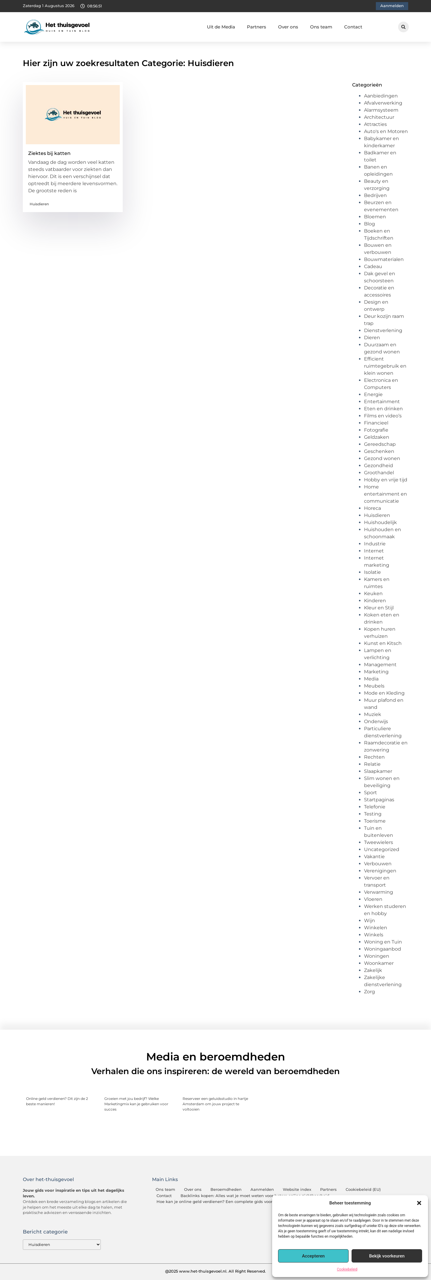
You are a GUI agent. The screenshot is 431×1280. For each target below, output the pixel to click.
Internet (374, 551)
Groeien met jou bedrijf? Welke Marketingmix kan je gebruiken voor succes (136, 1103)
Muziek (372, 714)
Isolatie (372, 572)
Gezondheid (378, 465)
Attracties (375, 124)
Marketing (376, 672)
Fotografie (376, 430)
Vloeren (373, 899)
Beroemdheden (226, 1189)
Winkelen (375, 927)
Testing (372, 814)
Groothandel (379, 472)
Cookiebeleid (347, 1269)
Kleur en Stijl (379, 608)
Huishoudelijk (380, 522)
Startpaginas (379, 799)
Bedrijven (375, 195)
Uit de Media (221, 27)
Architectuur (379, 117)
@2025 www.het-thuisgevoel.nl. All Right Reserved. (215, 1271)
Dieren (372, 337)
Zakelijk (373, 970)
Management (380, 664)
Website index (297, 1189)
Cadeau (373, 266)
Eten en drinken (383, 408)
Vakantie (374, 856)
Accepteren (313, 1256)
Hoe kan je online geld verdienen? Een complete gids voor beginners (225, 1201)
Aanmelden (262, 1189)
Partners (256, 27)
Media (371, 679)
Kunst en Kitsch (383, 643)
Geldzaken (376, 437)
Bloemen (375, 217)
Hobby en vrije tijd (385, 480)
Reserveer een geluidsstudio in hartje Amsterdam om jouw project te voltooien (215, 1103)
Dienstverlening (383, 330)
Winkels (373, 935)
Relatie (372, 764)
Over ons (288, 27)
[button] (419, 1203)
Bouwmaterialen (384, 259)
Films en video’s (383, 416)
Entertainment (382, 401)
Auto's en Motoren (386, 131)
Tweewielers (378, 842)
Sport (370, 792)
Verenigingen (380, 871)
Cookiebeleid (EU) (363, 1189)
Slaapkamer (378, 771)
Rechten (374, 757)
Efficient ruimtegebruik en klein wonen (385, 366)
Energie (373, 394)
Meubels (374, 686)
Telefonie (374, 807)
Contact (353, 27)
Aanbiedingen (381, 96)
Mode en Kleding (384, 693)
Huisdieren (39, 204)
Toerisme (375, 821)
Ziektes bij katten (49, 153)
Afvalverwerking (383, 103)
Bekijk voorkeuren (387, 1256)
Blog (369, 224)
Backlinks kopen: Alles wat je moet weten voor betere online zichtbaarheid (255, 1196)
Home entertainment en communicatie (385, 494)
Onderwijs (376, 721)
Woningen (376, 956)
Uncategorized (381, 849)
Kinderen (375, 600)
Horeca (372, 508)
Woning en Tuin (383, 942)
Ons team (321, 27)
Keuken (373, 593)
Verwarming (378, 892)
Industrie (375, 544)
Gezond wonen (382, 458)
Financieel (376, 423)
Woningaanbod (382, 949)
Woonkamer (379, 963)
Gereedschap (380, 444)
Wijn (369, 920)
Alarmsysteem (381, 110)
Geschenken (379, 451)
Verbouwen (378, 863)
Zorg (369, 991)
